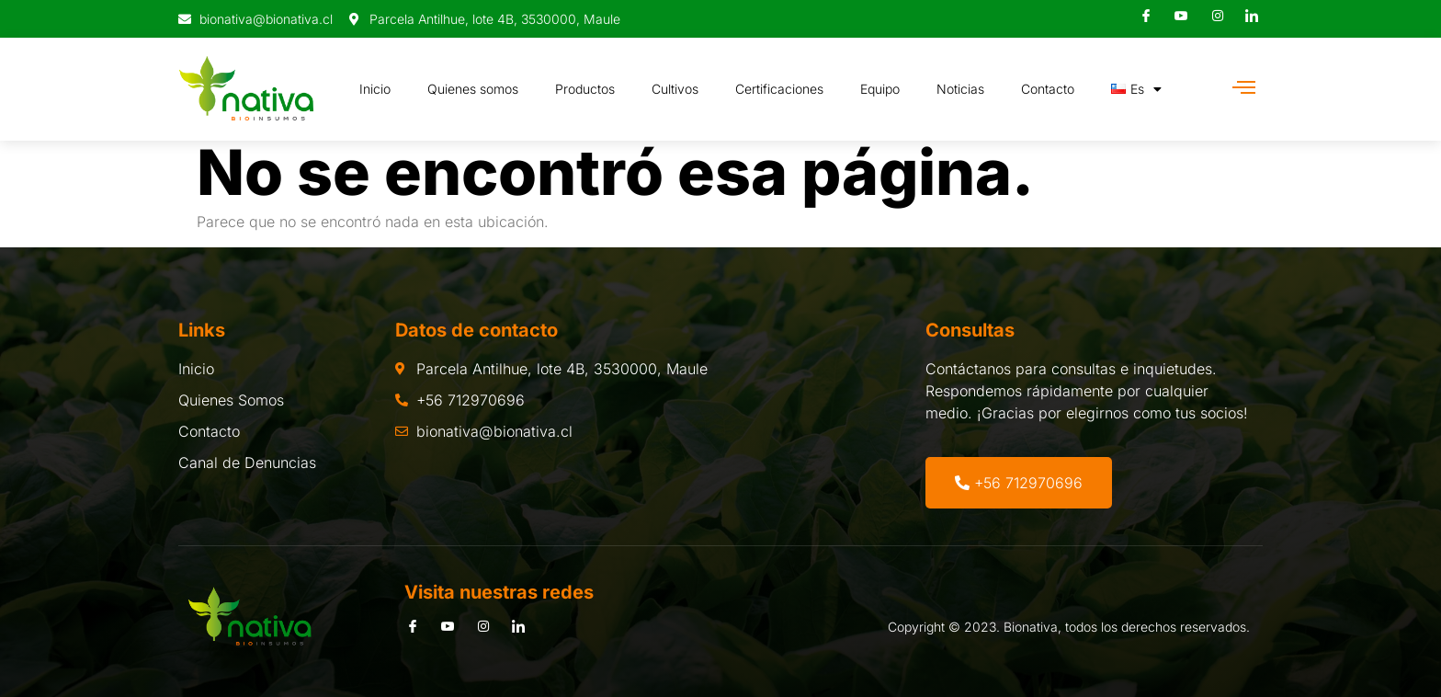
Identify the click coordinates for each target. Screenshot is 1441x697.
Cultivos (675, 89)
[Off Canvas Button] (1243, 87)
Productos (585, 89)
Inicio (375, 89)
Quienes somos (472, 89)
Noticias (960, 89)
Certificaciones (779, 89)
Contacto (1047, 89)
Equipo (880, 89)
